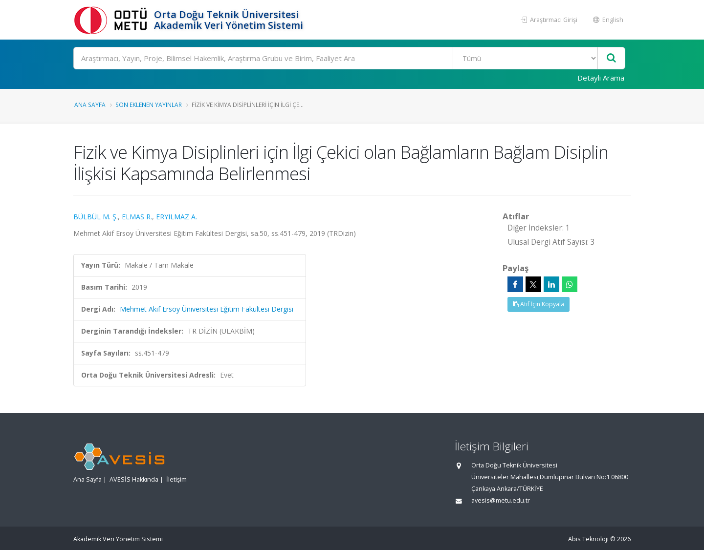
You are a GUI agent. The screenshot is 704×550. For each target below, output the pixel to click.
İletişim (176, 479)
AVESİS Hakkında (134, 479)
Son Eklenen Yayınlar (148, 104)
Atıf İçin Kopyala (538, 304)
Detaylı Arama (600, 78)
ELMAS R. (137, 216)
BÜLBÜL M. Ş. (95, 216)
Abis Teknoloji (588, 539)
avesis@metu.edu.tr (500, 500)
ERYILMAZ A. (176, 216)
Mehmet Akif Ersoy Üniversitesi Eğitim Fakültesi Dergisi (206, 309)
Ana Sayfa (90, 104)
